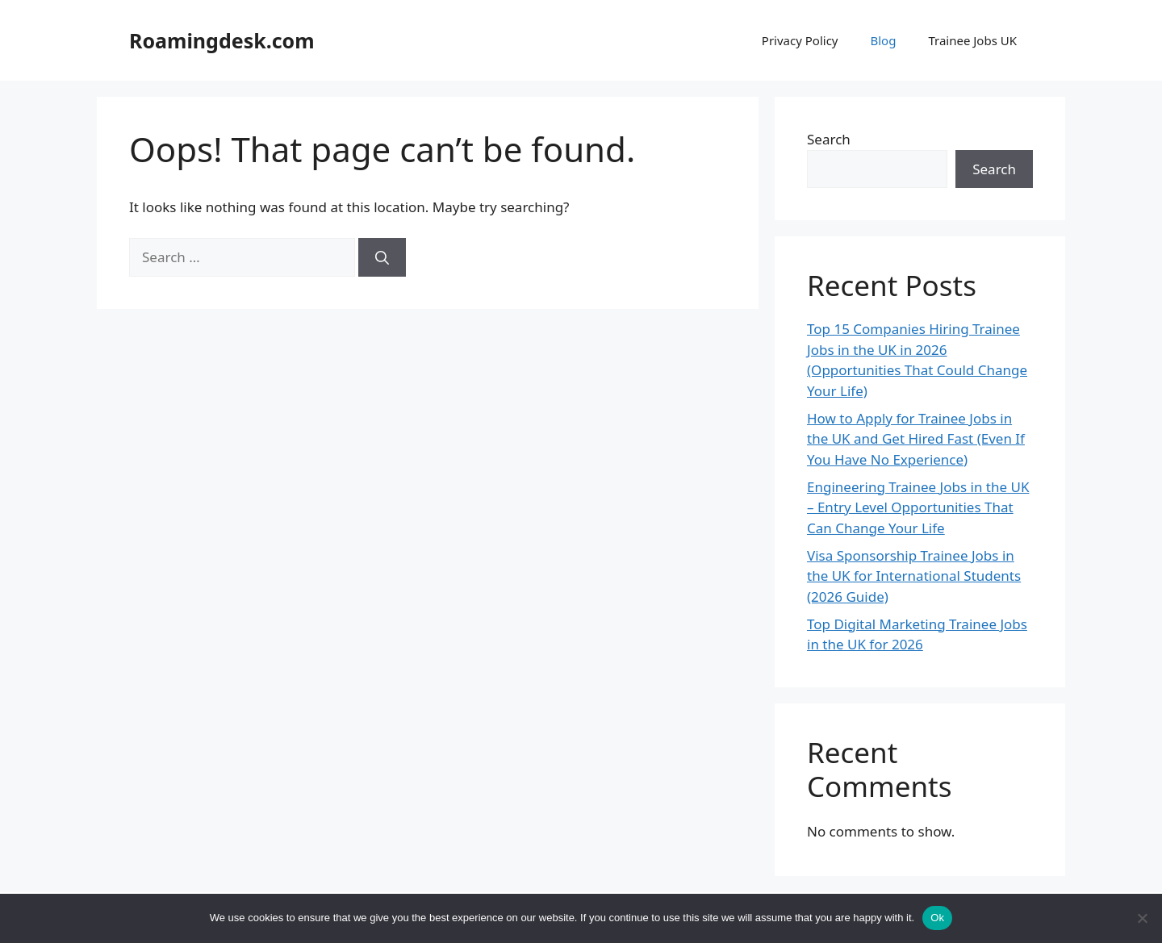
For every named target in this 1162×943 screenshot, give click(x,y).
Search (829, 139)
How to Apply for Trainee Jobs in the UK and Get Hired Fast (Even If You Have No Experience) (916, 439)
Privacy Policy (800, 40)
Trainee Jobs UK (972, 40)
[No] (1142, 918)
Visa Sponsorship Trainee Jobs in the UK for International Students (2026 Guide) (914, 576)
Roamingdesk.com (222, 40)
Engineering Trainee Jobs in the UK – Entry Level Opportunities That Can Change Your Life (918, 507)
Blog (883, 40)
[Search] (382, 257)
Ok (937, 918)
